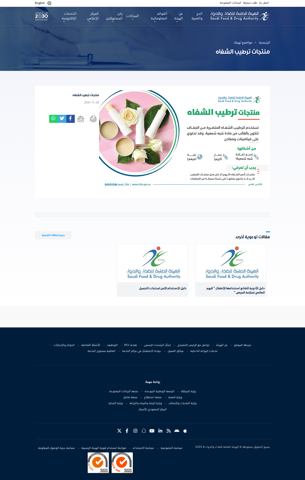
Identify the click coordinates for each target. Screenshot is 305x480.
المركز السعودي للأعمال (152, 409)
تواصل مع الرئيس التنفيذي (193, 345)
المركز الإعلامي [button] (93, 16)
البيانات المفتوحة (230, 3)
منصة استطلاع (153, 397)
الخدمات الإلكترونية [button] (69, 16)
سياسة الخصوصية (171, 448)
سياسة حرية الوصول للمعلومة (56, 448)
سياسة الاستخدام (143, 448)
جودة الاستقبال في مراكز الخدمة (141, 351)
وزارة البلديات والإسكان (183, 403)
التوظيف (112, 345)
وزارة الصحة (175, 397)
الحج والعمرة (196, 16)
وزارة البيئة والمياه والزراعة (145, 403)
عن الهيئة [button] (178, 16)
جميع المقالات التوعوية (53, 235)
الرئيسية (264, 42)
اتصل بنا (264, 3)
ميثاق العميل (176, 351)
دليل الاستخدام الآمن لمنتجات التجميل (162, 288)
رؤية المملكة (188, 391)
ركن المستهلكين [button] (114, 16)
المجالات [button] (132, 16)
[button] (49, 3)
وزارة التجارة (115, 403)
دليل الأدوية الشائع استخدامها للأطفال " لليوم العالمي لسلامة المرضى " (236, 290)
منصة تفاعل (130, 397)
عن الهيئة (221, 345)
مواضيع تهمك (243, 42)
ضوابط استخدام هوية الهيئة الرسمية (103, 448)
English (40, 3)
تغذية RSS (130, 345)
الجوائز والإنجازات (64, 345)
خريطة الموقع (242, 345)
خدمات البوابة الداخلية (204, 351)
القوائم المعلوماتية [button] (159, 16)
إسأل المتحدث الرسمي (157, 345)
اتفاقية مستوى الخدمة (101, 351)
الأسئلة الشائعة (90, 345)
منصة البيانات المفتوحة (123, 391)
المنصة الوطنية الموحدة (159, 391)
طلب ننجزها (250, 3)
